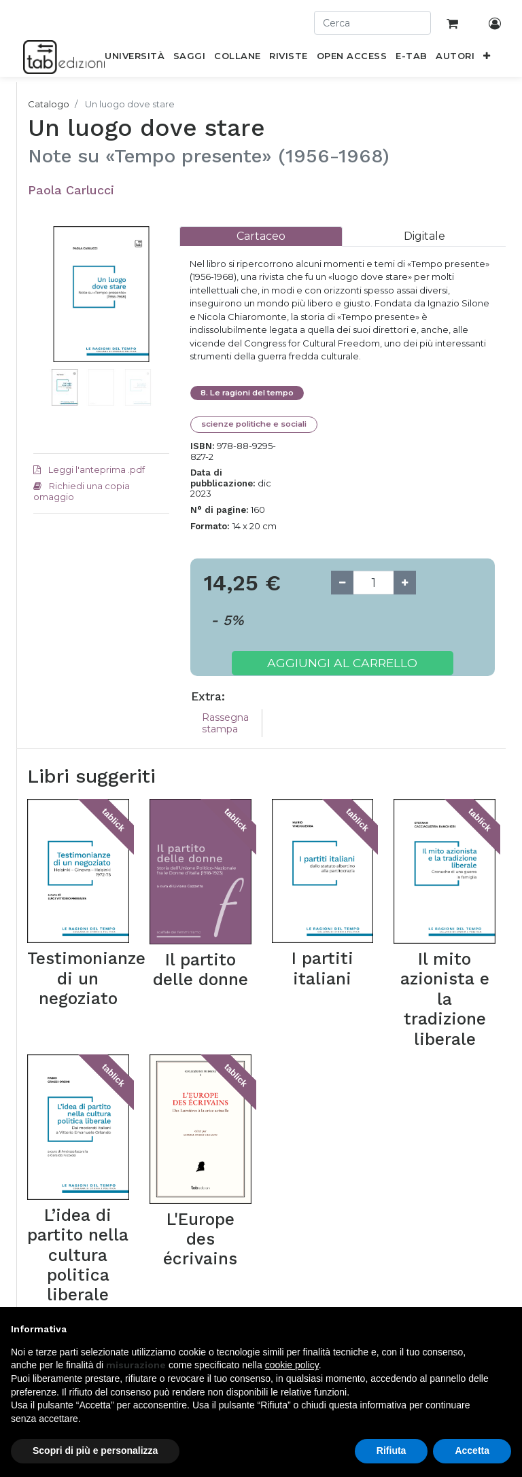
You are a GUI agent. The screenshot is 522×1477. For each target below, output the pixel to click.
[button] (487, 58)
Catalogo (48, 104)
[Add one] (405, 582)
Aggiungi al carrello (342, 663)
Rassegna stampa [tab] (225, 723)
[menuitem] (135, 58)
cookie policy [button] (292, 1364)
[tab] (261, 236)
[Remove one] (342, 582)
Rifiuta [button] (391, 1450)
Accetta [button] (472, 1450)
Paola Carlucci (71, 190)
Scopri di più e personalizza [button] (95, 1450)
